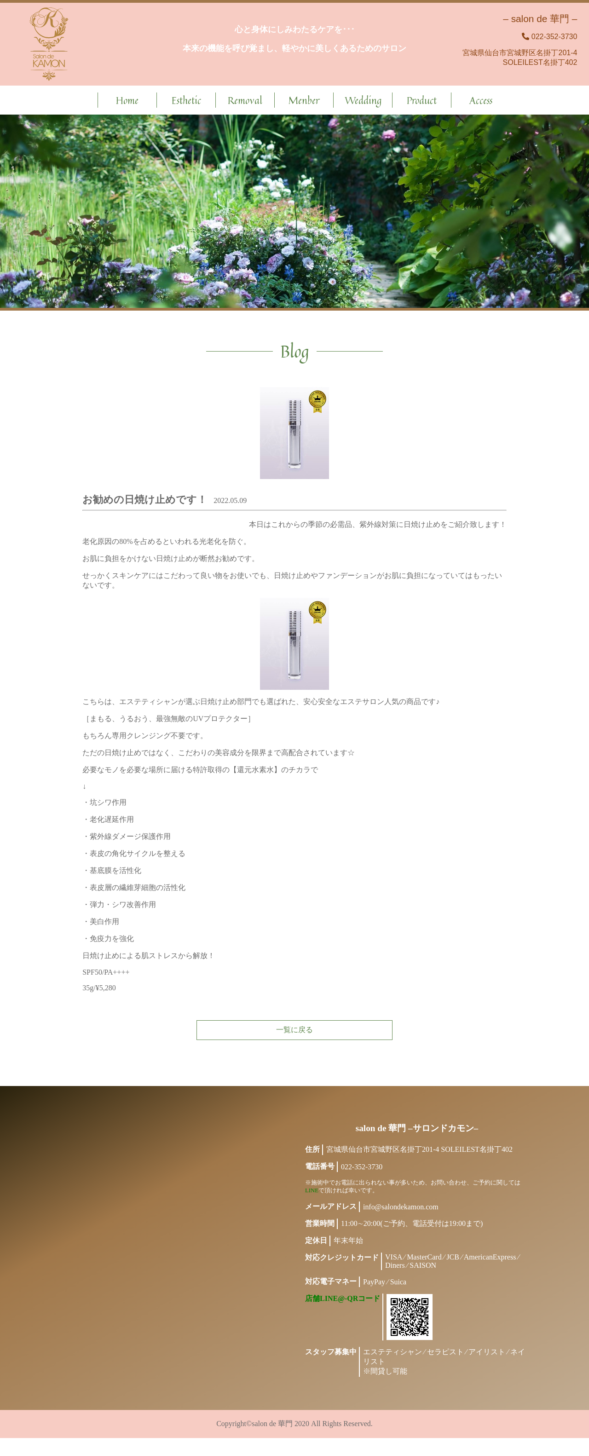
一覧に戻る (294, 1038)
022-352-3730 (554, 36)
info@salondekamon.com (401, 1225)
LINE (311, 1208)
